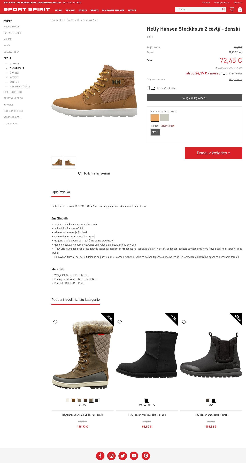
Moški (58, 10)
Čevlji (7, 58)
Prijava (238, 2)
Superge (14, 63)
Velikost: (162, 125)
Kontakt (206, 2)
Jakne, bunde (11, 26)
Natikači (14, 77)
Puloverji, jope (12, 32)
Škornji (14, 72)
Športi (94, 10)
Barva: (163, 111)
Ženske (70, 10)
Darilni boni (11, 123)
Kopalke (8, 104)
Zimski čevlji (17, 68)
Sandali (14, 81)
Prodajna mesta (221, 2)
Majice (8, 39)
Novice (132, 10)
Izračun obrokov (234, 73)
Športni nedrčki (13, 98)
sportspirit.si (57, 20)
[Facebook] (100, 456)
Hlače (7, 45)
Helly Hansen (235, 79)
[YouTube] (134, 456)
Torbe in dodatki (13, 110)
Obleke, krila (11, 51)
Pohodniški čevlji (20, 86)
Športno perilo (13, 91)
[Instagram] (111, 456)
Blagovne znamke (113, 10)
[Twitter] (122, 456)
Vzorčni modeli (12, 117)
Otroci (83, 10)
